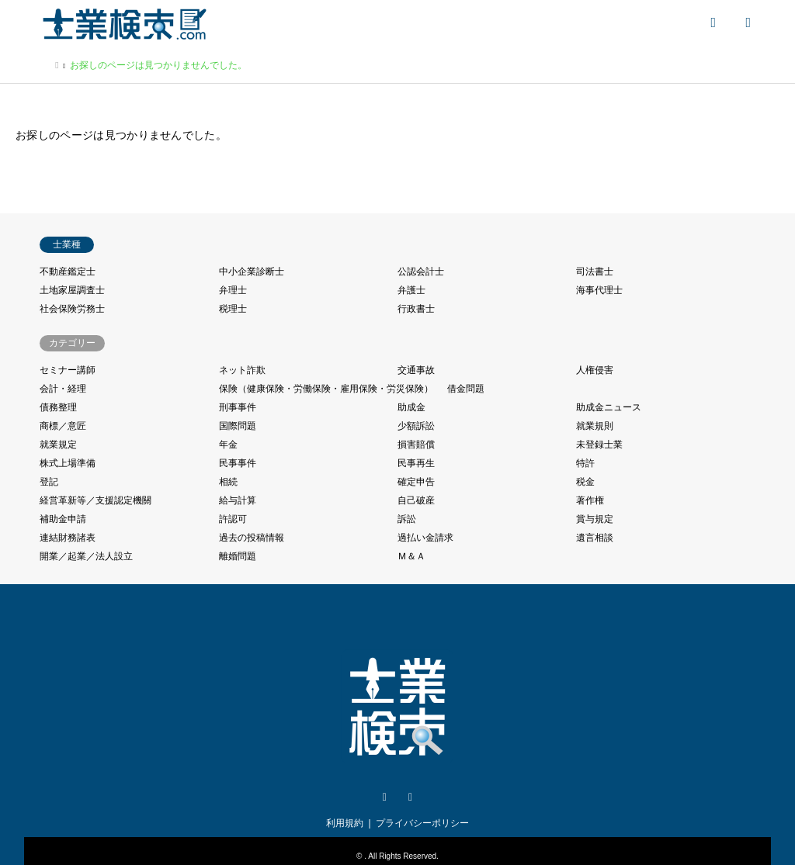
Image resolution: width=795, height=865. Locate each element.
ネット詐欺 (242, 370)
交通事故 (416, 370)
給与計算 (237, 500)
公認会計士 (421, 271)
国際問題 (237, 425)
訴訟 (407, 519)
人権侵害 (594, 370)
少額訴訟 (416, 425)
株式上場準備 (67, 463)
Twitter (384, 797)
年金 (228, 444)
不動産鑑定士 (67, 271)
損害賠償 (416, 444)
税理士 (233, 308)
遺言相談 (594, 537)
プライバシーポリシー (422, 823)
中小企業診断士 (251, 271)
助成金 (411, 407)
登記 (49, 481)
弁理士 (233, 290)
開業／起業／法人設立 (86, 556)
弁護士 (411, 290)
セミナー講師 (67, 370)
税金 (585, 481)
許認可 (233, 519)
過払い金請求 (425, 537)
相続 (228, 481)
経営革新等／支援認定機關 (95, 500)
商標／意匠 (63, 425)
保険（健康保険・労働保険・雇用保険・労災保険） (326, 388)
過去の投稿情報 (251, 537)
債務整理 (58, 407)
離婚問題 (237, 556)
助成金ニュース (608, 407)
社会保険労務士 (72, 308)
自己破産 (416, 500)
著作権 (590, 500)
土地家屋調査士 (72, 290)
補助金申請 (63, 519)
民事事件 (237, 463)
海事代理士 (599, 290)
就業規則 (594, 425)
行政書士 (416, 308)
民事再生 (416, 463)
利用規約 (344, 823)
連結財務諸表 (67, 537)
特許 (585, 463)
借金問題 (465, 388)
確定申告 (416, 481)
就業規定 (58, 444)
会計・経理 (63, 388)
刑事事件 (237, 407)
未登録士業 (599, 444)
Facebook (410, 797)
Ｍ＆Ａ (411, 556)
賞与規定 (594, 519)
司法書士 (594, 271)
